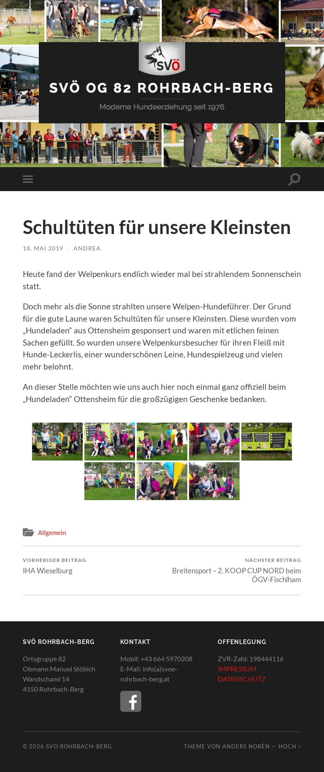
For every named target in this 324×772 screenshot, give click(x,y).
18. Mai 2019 (43, 248)
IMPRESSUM (237, 669)
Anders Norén (246, 746)
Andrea (87, 248)
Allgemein (52, 532)
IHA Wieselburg (54, 566)
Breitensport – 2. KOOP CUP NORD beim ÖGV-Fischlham (233, 570)
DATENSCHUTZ (242, 679)
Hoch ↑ (289, 746)
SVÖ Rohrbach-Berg (79, 746)
